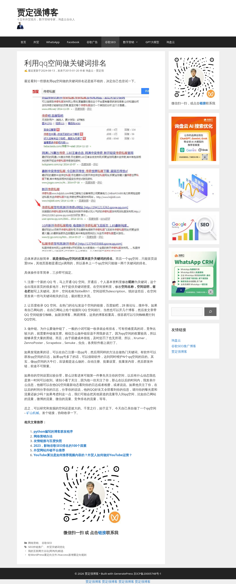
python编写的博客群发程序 (53, 431)
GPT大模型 (152, 42)
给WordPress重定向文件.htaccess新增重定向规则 (57, 554)
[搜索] (210, 311)
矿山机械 (32, 413)
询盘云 (170, 42)
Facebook (73, 42)
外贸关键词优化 (56, 547)
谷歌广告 (92, 42)
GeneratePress (123, 573)
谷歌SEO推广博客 (183, 346)
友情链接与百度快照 (48, 441)
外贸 (36, 42)
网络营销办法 (43, 436)
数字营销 (132, 42)
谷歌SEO (110, 42)
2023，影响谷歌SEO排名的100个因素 (60, 446)
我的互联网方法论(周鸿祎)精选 (45, 551)
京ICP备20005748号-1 (147, 573)
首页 (23, 42)
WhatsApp (53, 42)
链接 (102, 532)
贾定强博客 (37, 12)
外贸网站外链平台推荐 (49, 450)
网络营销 (33, 543)
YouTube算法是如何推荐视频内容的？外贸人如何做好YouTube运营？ (83, 455)
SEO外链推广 (35, 547)
